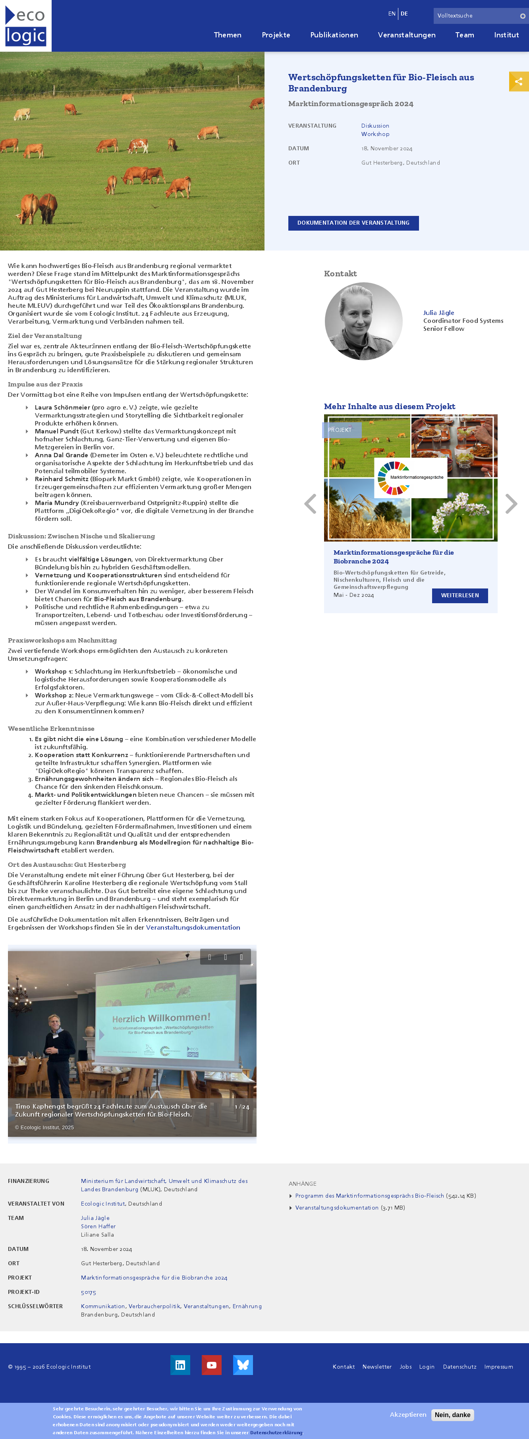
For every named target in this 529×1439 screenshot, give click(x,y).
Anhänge (303, 1184)
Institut (506, 35)
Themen (228, 35)
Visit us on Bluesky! (243, 1365)
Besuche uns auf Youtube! (212, 1365)
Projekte (276, 35)
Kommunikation (103, 1306)
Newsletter (377, 1367)
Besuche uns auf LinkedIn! (180, 1365)
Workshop (375, 134)
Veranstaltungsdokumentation (193, 928)
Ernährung (247, 1306)
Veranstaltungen (407, 35)
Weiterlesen (460, 595)
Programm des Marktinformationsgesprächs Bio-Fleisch (369, 1196)
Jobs (405, 1367)
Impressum (499, 1367)
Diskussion (375, 126)
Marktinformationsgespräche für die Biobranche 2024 (154, 1278)
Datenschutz (460, 1367)
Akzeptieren (408, 1415)
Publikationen (334, 35)
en (392, 14)
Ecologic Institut (103, 1204)
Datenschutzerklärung (276, 1433)
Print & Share (519, 81)
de (404, 14)
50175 (88, 1292)
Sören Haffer (98, 1226)
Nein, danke (453, 1415)
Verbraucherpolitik (154, 1306)
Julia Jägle (95, 1218)
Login (427, 1367)
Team (465, 35)
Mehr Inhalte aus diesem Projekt (390, 406)
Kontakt (344, 1367)
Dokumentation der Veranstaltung (353, 223)
